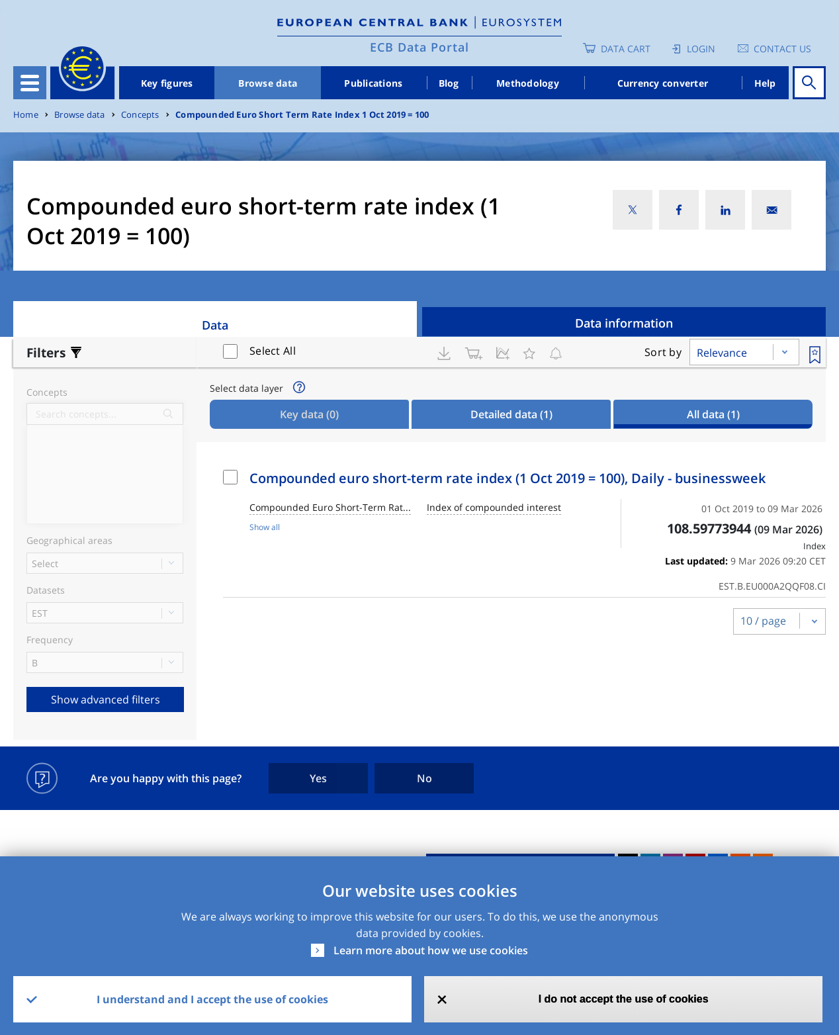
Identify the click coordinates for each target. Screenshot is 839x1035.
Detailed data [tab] (511, 414)
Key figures (167, 83)
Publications (373, 83)
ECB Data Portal (419, 47)
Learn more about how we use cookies (430, 950)
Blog (449, 83)
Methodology (527, 83)
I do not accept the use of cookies (624, 999)
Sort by (663, 352)
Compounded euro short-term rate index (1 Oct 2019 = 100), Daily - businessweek (507, 478)
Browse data (267, 83)
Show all (264, 527)
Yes (318, 778)
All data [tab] (713, 414)
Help (765, 83)
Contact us (782, 48)
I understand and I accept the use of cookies (212, 999)
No (424, 778)
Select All (272, 350)
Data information (624, 323)
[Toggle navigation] (29, 82)
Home (25, 114)
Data (215, 325)
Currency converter (663, 83)
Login (701, 48)
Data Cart (625, 48)
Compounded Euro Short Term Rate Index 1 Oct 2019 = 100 (302, 114)
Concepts (140, 114)
